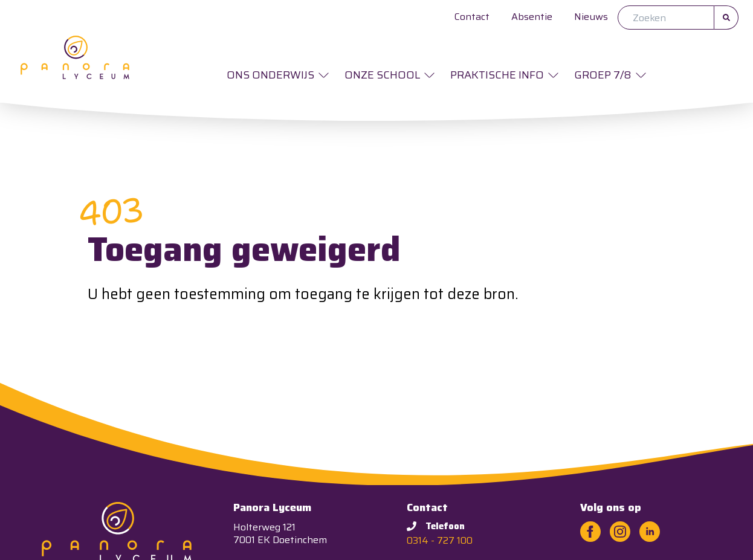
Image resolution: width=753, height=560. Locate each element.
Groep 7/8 (603, 74)
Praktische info (497, 74)
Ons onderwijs (270, 74)
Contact (472, 16)
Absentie (531, 16)
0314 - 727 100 (440, 540)
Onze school (382, 74)
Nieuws (591, 16)
